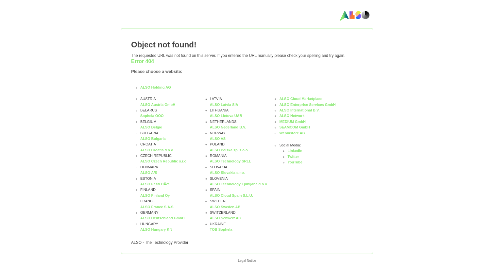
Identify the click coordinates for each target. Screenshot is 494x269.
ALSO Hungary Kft (156, 229)
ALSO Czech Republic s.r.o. (163, 161)
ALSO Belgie (151, 127)
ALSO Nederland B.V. (228, 127)
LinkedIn (294, 151)
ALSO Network (291, 116)
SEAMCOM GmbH (294, 127)
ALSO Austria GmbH (157, 105)
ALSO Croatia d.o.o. (157, 150)
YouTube (294, 162)
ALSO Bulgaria (153, 139)
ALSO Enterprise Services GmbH (307, 105)
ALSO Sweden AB (225, 207)
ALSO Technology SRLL (230, 161)
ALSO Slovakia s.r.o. (227, 173)
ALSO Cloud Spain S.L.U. (231, 195)
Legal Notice (247, 260)
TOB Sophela (221, 229)
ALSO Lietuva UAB (226, 116)
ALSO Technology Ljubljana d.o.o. (239, 184)
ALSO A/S (148, 173)
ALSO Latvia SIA (224, 105)
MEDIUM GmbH (292, 122)
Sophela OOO (152, 116)
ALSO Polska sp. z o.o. (229, 150)
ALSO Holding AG (155, 87)
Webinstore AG (292, 133)
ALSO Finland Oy (155, 195)
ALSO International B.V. (299, 110)
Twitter (293, 157)
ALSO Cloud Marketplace (300, 99)
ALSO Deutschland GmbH (162, 218)
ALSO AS (218, 139)
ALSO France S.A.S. (157, 207)
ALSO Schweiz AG (225, 218)
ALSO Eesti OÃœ (155, 184)
